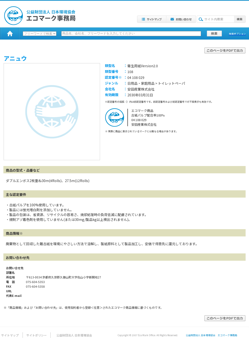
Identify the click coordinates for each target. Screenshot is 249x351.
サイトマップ (10, 335)
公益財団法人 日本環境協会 (74, 335)
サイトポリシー (36, 335)
